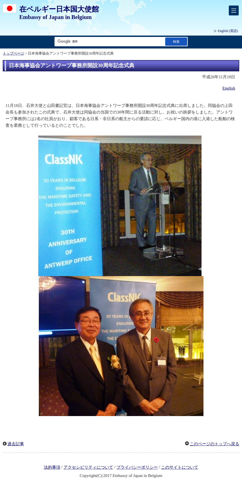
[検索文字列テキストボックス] (108, 41)
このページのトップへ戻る (214, 444)
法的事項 (52, 467)
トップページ (13, 53)
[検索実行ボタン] (176, 41)
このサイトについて (179, 467)
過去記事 (15, 444)
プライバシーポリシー (137, 467)
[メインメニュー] (234, 10)
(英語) (228, 31)
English (228, 88)
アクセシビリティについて (88, 467)
